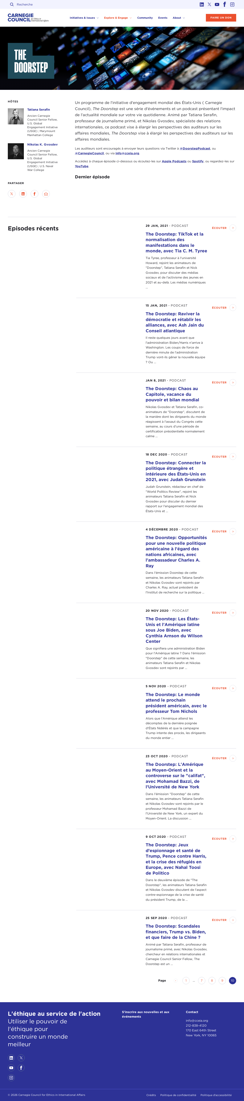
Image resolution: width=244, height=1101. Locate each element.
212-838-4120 (196, 1025)
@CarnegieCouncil (89, 153)
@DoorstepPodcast (195, 148)
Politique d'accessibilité (216, 1095)
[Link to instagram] (232, 4)
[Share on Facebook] (34, 194)
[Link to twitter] (209, 4)
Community (145, 17)
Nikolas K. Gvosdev (42, 144)
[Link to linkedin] (202, 4)
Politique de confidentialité (178, 1095)
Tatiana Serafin (38, 109)
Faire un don (221, 17)
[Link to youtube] (217, 4)
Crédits (151, 1095)
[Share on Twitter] (11, 194)
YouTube (81, 166)
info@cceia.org (127, 153)
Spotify (198, 161)
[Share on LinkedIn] (23, 194)
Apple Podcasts (174, 161)
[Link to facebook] (225, 4)
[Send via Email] (46, 194)
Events (162, 17)
